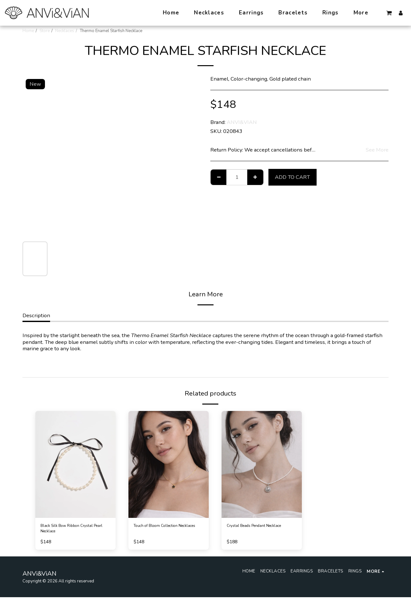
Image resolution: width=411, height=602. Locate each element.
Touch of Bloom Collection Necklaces (165, 530)
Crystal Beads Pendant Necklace (254, 530)
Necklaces (64, 31)
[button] (389, 13)
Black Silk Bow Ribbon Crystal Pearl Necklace (67, 530)
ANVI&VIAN (242, 122)
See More (377, 150)
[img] (75, 464)
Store (44, 31)
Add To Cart (292, 177)
